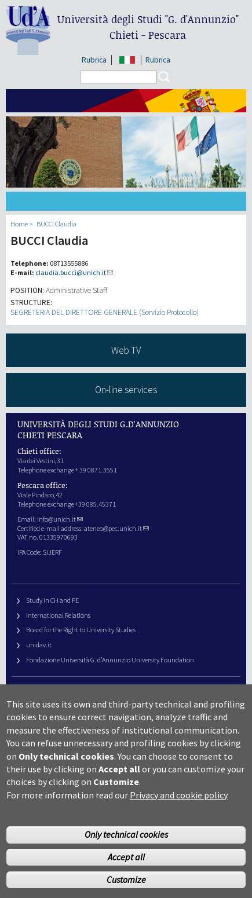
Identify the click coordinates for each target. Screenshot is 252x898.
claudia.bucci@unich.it (74, 272)
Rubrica (94, 60)
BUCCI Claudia (56, 223)
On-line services (126, 389)
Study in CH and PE (52, 600)
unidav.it (39, 644)
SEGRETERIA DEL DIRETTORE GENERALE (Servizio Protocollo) (104, 312)
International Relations (58, 615)
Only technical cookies (126, 851)
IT (127, 60)
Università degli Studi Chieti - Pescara (148, 27)
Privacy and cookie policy (179, 812)
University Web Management (66, 692)
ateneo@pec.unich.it (116, 528)
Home (19, 223)
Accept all (126, 873)
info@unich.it (60, 519)
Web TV (126, 350)
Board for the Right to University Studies (81, 629)
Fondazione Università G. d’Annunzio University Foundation (110, 659)
